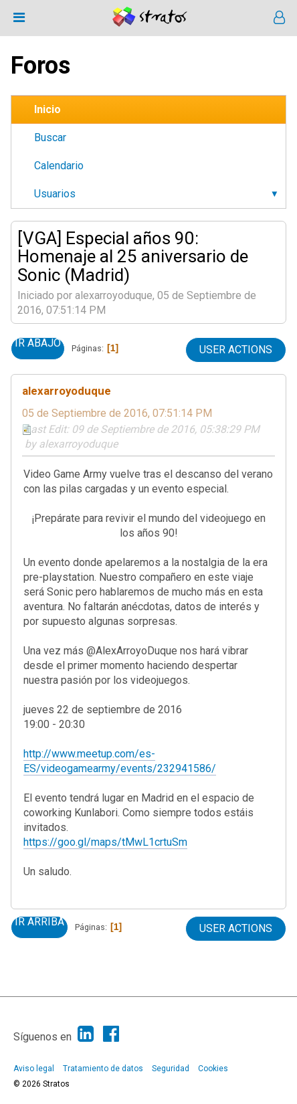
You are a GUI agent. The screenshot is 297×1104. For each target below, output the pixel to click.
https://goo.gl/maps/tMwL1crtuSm (105, 842)
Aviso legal (33, 1068)
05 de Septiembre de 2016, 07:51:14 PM (117, 413)
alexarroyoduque (66, 390)
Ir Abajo (38, 343)
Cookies (213, 1068)
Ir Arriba (39, 922)
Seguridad (170, 1068)
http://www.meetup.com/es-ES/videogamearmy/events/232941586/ (119, 761)
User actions (235, 349)
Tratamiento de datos (103, 1068)
